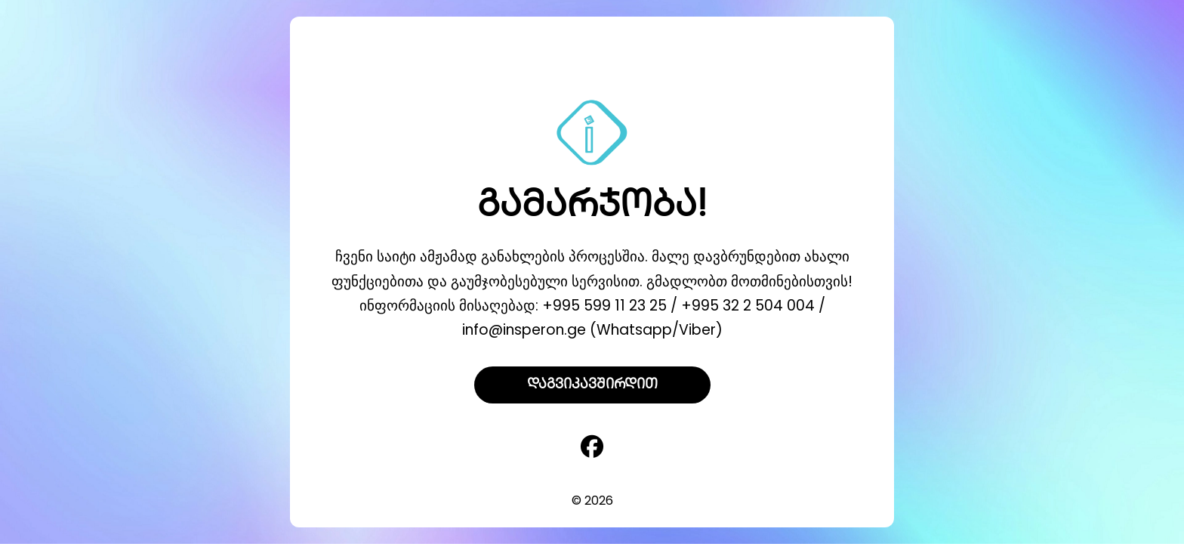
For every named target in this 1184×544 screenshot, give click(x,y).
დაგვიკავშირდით (592, 385)
